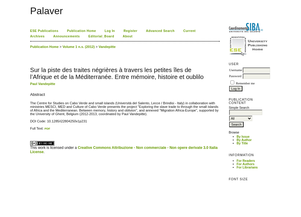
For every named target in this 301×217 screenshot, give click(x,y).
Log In (109, 31)
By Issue (243, 136)
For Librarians (247, 167)
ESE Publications (44, 31)
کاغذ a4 (30, 130)
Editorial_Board (101, 36)
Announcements (66, 36)
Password (235, 76)
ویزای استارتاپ (31, 130)
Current (189, 31)
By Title (242, 143)
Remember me (245, 83)
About (128, 36)
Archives (37, 36)
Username (235, 70)
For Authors (246, 164)
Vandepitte (107, 47)
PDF (47, 128)
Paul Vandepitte (42, 84)
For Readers (246, 160)
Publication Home (81, 31)
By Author (244, 140)
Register (130, 31)
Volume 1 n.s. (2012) (78, 47)
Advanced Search (160, 31)
